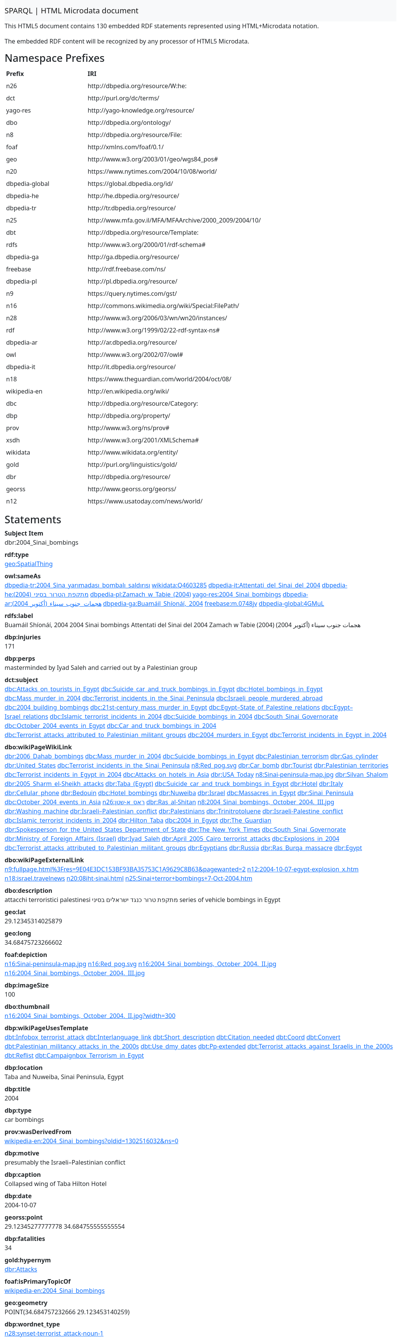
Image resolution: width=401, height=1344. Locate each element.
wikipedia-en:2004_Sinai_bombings (55, 1290)
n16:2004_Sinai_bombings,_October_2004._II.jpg (207, 964)
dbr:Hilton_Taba (140, 820)
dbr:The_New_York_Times (224, 829)
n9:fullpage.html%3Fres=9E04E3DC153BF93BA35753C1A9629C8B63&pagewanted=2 (125, 869)
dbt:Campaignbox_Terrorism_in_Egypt (89, 1055)
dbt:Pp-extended (222, 1046)
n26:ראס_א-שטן (123, 802)
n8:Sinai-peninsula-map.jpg (294, 774)
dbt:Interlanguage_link (119, 1037)
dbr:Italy (331, 783)
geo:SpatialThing (29, 564)
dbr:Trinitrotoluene (233, 811)
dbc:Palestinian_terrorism (292, 756)
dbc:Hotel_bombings (127, 793)
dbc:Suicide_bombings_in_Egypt (208, 756)
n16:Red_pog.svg (112, 964)
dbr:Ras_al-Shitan (171, 802)
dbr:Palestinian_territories (351, 765)
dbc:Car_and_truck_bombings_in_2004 (162, 725)
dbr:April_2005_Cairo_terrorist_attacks (216, 838)
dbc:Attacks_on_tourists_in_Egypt (52, 689)
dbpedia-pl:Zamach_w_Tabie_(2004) (140, 594)
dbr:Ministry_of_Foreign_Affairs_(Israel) (60, 838)
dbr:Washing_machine (36, 811)
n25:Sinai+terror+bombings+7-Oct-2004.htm (188, 878)
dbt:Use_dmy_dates (169, 1046)
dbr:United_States (30, 765)
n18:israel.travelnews (35, 878)
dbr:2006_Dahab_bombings (44, 756)
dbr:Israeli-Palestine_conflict (302, 811)
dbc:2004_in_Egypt (191, 820)
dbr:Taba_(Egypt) (129, 783)
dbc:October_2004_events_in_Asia (53, 802)
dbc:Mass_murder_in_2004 (43, 698)
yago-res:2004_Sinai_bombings (236, 594)
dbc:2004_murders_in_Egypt (228, 735)
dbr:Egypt (348, 848)
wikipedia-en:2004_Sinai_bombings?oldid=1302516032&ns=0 (91, 1141)
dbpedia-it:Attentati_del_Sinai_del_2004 (264, 585)
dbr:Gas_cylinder (354, 756)
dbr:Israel (211, 793)
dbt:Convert (323, 1037)
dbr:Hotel (303, 783)
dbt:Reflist (19, 1055)
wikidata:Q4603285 (179, 585)
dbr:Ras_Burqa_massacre (297, 848)
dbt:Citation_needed (246, 1037)
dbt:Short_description (184, 1037)
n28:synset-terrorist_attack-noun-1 (54, 1333)
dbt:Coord (290, 1037)
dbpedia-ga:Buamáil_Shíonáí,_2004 (153, 603)
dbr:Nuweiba (177, 793)
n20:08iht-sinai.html (95, 878)
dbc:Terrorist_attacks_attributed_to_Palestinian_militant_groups (95, 735)
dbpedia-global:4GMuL (291, 603)
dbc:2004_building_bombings (47, 707)
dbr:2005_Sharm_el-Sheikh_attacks (54, 783)
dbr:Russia (244, 848)
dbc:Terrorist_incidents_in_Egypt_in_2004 (328, 735)
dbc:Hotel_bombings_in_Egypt (279, 689)
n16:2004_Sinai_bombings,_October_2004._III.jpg (75, 973)
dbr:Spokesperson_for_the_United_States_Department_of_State (95, 829)
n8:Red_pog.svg (214, 765)
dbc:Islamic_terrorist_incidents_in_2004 (106, 716)
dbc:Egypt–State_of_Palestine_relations (264, 707)
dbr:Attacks (21, 1269)
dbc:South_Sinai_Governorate (296, 716)
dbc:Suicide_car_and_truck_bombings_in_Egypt (168, 689)
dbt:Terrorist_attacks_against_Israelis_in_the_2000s (320, 1046)
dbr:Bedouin (78, 793)
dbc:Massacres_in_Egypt (261, 793)
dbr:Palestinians (182, 811)
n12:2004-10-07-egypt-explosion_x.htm (303, 869)
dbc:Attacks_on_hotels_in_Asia (166, 774)
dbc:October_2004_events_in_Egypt (55, 725)
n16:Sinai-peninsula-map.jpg (45, 964)
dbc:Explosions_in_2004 (306, 838)
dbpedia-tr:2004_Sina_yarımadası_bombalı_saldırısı (77, 585)
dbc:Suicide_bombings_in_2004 (207, 716)
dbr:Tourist (296, 765)
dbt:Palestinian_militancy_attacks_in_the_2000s (72, 1046)
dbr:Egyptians (208, 848)
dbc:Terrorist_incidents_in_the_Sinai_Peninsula (148, 698)
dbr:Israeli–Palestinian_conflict (113, 811)
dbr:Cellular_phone (32, 793)
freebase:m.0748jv (231, 603)
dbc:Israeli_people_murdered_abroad (269, 698)
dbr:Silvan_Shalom (361, 774)
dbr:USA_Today (232, 774)
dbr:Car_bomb (259, 765)
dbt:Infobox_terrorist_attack (44, 1037)
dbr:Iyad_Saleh (139, 838)
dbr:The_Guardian (245, 820)
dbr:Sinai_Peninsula (326, 793)
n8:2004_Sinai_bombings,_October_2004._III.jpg (265, 802)
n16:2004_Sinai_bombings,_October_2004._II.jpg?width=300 (90, 1016)
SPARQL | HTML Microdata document (72, 10)
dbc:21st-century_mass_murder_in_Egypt (148, 707)
